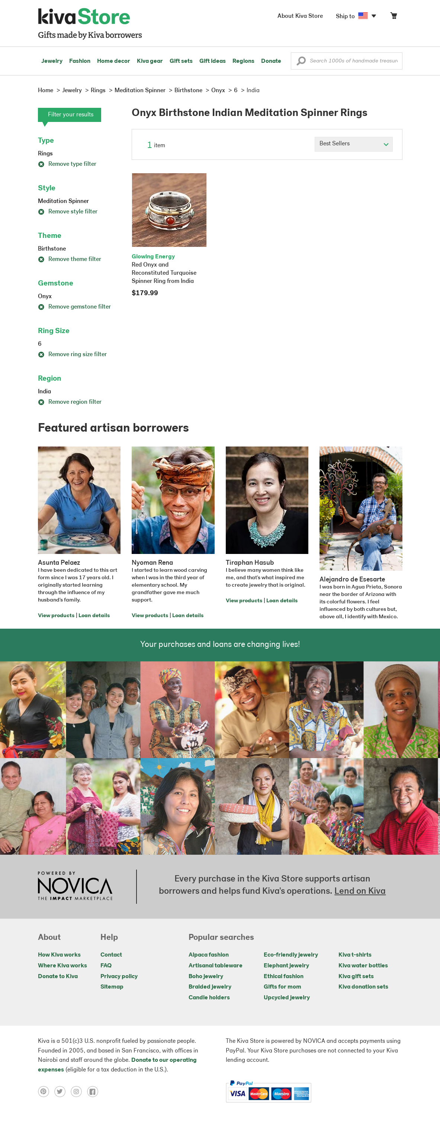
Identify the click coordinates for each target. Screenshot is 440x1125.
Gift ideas (212, 61)
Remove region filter (70, 402)
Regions (243, 61)
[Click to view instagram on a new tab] (79, 1092)
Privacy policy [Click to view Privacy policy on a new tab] (119, 977)
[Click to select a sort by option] (354, 144)
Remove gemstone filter (74, 307)
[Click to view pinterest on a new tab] (46, 1092)
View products (56, 616)
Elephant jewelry (286, 966)
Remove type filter (67, 164)
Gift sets (181, 61)
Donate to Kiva (58, 977)
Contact (111, 955)
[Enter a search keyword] (346, 61)
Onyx (45, 297)
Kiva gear (150, 61)
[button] (301, 63)
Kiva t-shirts (355, 955)
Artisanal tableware (216, 966)
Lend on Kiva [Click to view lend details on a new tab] (360, 891)
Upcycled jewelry (287, 998)
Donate (271, 61)
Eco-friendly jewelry (291, 955)
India (44, 392)
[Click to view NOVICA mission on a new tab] (75, 887)
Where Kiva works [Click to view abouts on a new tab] (62, 966)
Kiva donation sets (363, 987)
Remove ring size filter (72, 355)
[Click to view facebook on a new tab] (94, 1092)
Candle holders (209, 998)
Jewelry (51, 61)
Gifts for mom (282, 987)
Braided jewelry (210, 987)
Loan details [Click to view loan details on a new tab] (94, 616)
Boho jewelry (206, 977)
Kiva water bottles (363, 966)
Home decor (113, 61)
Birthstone (52, 249)
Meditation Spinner (63, 201)
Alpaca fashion (209, 955)
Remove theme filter (69, 259)
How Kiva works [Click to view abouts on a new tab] (59, 955)
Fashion (79, 61)
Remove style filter (67, 212)
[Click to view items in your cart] (393, 17)
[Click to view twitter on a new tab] (62, 1092)
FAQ (106, 966)
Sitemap (111, 987)
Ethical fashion (283, 977)
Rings (45, 154)
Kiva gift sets (356, 977)
